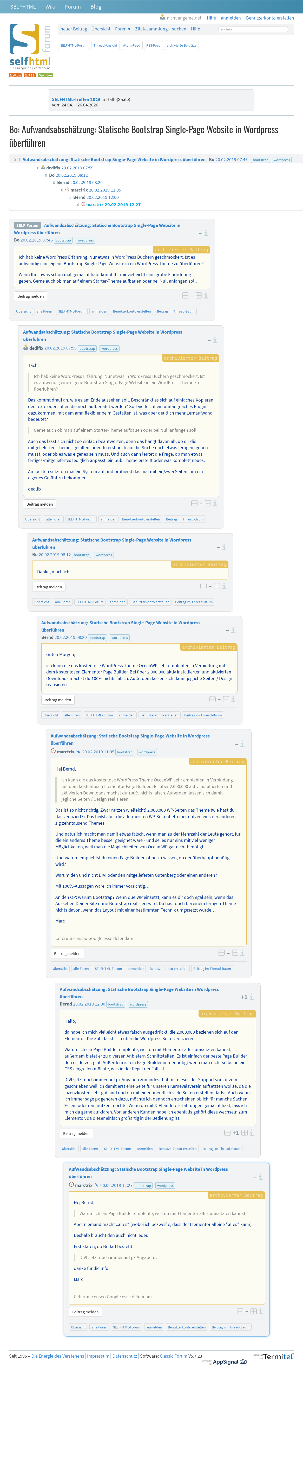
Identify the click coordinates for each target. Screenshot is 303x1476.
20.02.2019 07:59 (60, 348)
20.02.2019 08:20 (71, 637)
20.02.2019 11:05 (98, 752)
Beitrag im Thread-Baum (176, 311)
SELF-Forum (27, 225)
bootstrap (63, 240)
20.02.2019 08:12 (55, 554)
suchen (179, 29)
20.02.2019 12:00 (89, 1004)
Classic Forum (173, 1356)
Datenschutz (125, 1356)
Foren (121, 29)
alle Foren (44, 311)
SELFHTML (23, 6)
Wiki (50, 6)
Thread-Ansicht (105, 45)
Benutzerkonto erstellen (132, 311)
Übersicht (100, 29)
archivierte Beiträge (181, 45)
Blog (95, 6)
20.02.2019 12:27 (116, 1185)
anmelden (99, 311)
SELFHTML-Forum (74, 45)
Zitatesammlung (151, 29)
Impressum (98, 1356)
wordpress (85, 240)
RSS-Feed (153, 45)
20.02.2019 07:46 (37, 240)
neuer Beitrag (74, 29)
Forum (73, 6)
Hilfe (195, 29)
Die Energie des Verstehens (57, 1356)
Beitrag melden (30, 296)
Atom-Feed (131, 45)
